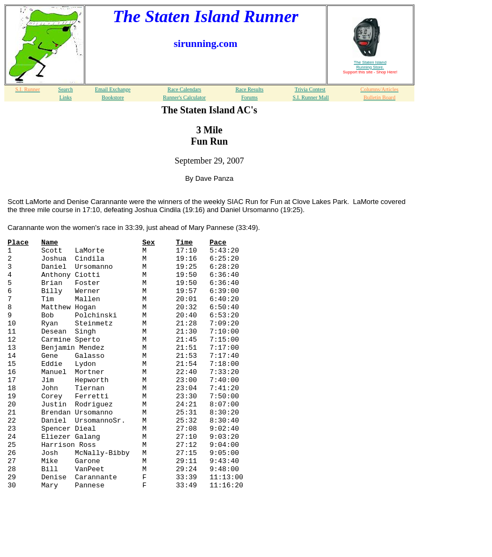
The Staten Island (370, 65)
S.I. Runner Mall (310, 97)
